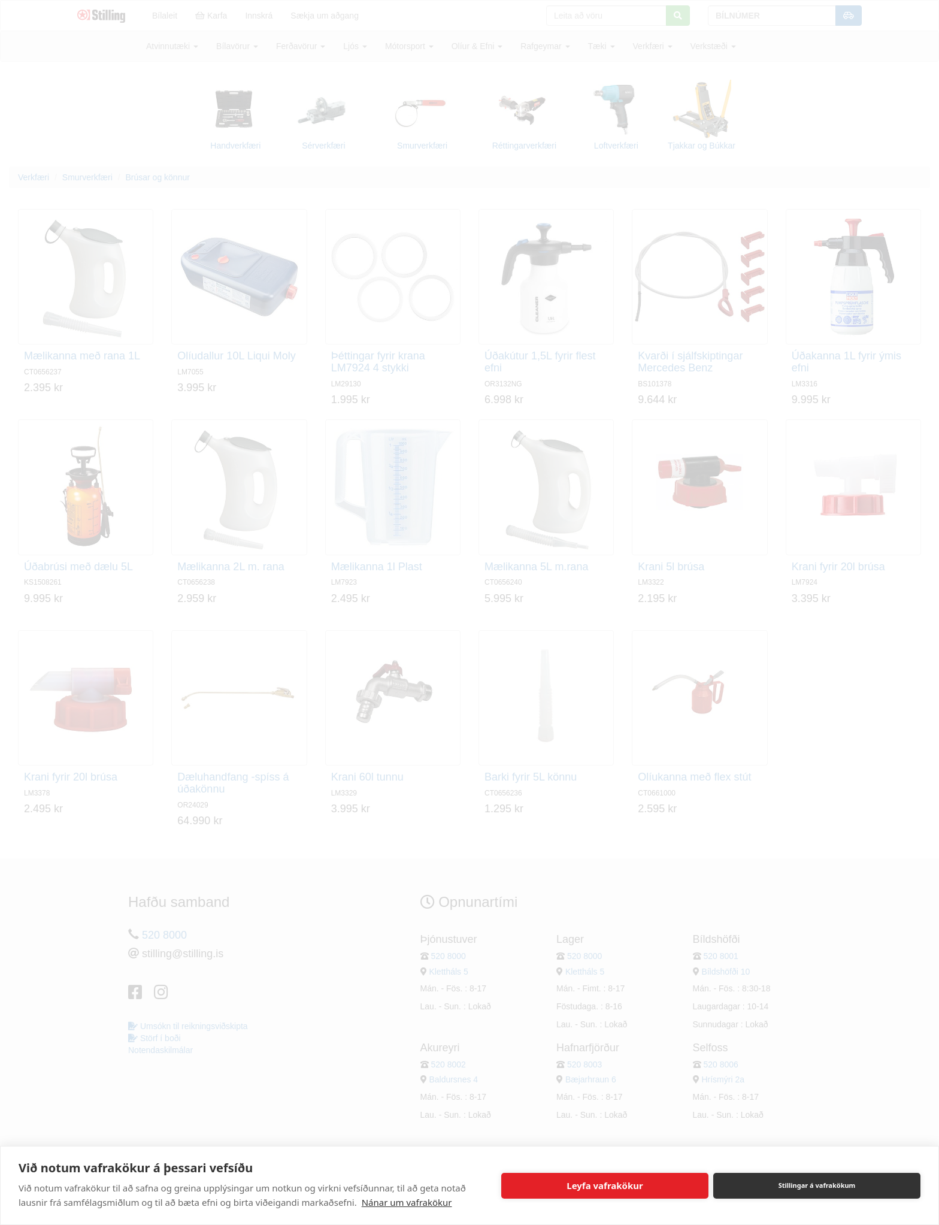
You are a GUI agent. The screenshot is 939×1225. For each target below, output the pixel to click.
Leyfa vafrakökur (605, 1185)
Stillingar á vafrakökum (817, 1185)
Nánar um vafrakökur (407, 1202)
